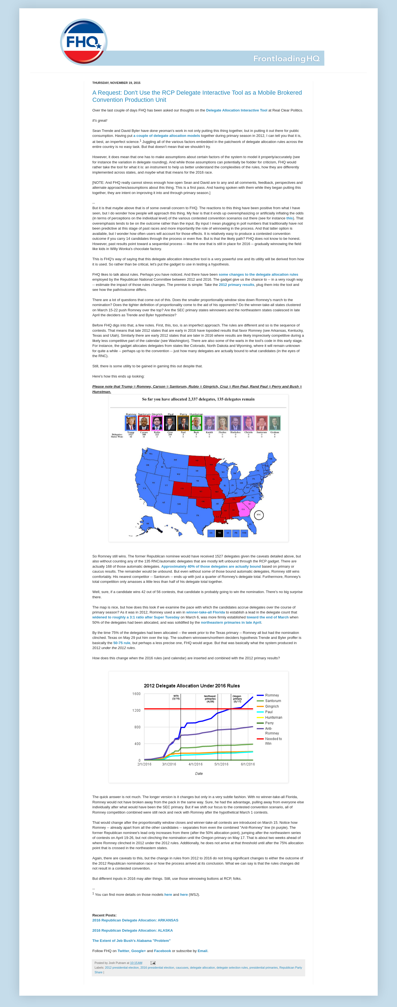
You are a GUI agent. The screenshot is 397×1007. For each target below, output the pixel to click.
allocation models (184, 136)
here (168, 895)
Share (99, 972)
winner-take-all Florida (205, 612)
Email (202, 951)
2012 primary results (236, 285)
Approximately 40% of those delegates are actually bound (211, 566)
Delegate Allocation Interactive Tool (236, 110)
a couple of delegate (150, 136)
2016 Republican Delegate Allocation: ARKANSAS (135, 920)
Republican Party (290, 967)
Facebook (162, 951)
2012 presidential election (122, 967)
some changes (231, 274)
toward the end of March (268, 617)
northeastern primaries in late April (231, 622)
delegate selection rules (232, 967)
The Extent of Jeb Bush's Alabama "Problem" (131, 941)
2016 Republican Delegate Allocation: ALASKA (132, 930)
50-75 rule (121, 643)
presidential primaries (264, 967)
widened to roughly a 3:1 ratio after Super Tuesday (135, 617)
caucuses (182, 967)
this (289, 218)
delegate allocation (202, 967)
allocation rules (285, 274)
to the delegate (257, 274)
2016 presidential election (157, 967)
